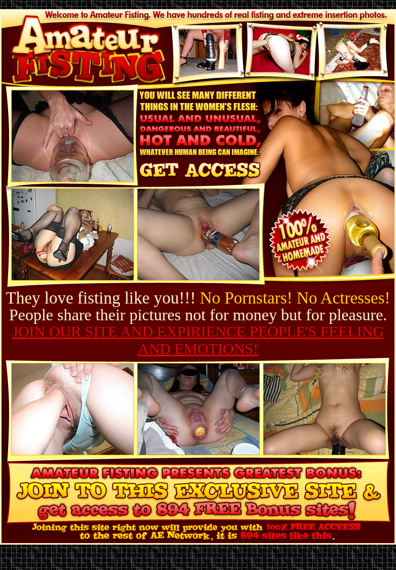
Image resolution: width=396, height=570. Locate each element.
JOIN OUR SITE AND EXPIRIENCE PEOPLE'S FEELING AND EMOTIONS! (198, 340)
